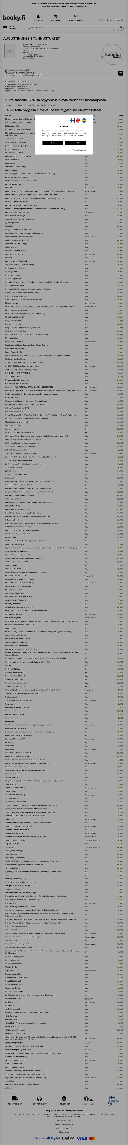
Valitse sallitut (75, 143)
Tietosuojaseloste (79, 150)
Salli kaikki (53, 143)
